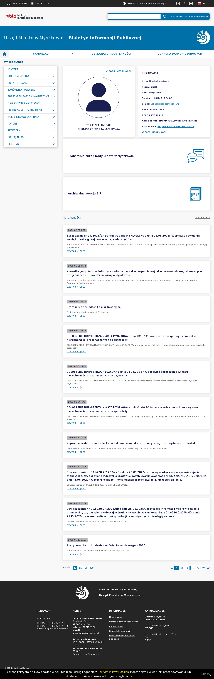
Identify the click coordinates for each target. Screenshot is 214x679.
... (193, 568)
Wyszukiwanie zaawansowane (190, 16)
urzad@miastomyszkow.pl (165, 104)
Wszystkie (203, 217)
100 (92, 568)
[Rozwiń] (73, 54)
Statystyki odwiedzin (120, 631)
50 (86, 568)
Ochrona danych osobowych (123, 621)
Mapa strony (17, 3)
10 (75, 568)
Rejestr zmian (116, 626)
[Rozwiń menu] (53, 76)
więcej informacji (118, 71)
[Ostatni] (208, 568)
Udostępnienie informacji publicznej (122, 637)
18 (203, 568)
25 (80, 568)
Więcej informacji (154, 132)
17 (198, 568)
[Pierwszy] (171, 568)
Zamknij (206, 674)
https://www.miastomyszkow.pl (176, 126)
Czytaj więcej (76, 251)
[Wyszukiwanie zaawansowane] (134, 16)
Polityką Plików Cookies (113, 672)
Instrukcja (40, 3)
